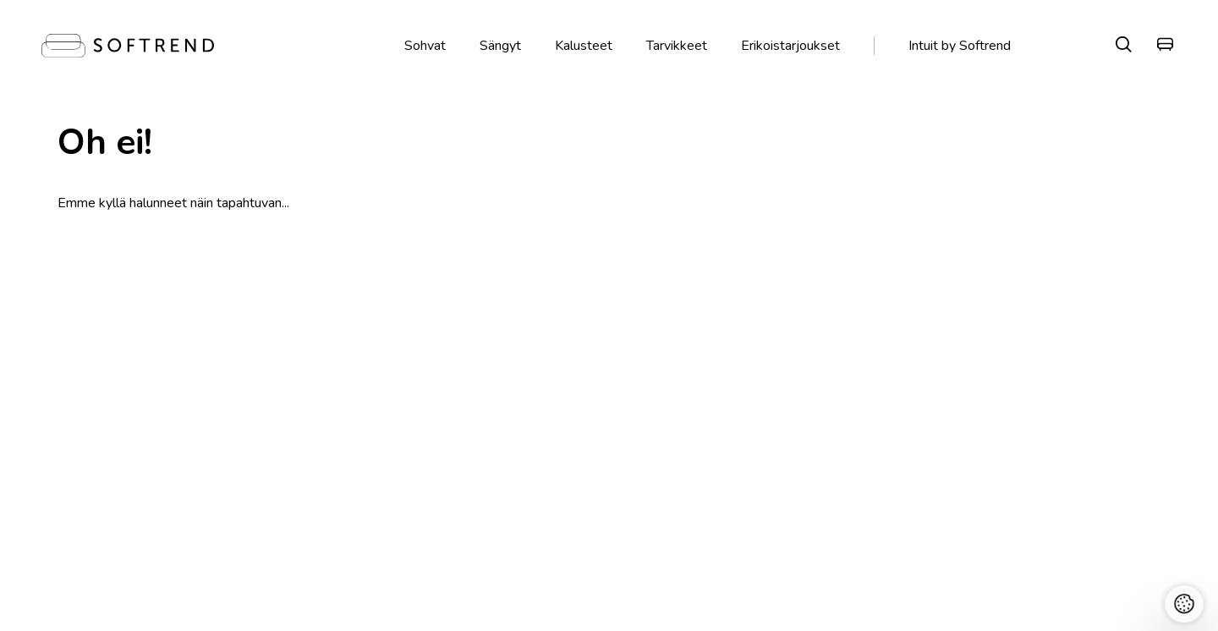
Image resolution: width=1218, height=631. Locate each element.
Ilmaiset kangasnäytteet (595, 354)
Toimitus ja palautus (799, 354)
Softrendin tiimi (94, 518)
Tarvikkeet (676, 45)
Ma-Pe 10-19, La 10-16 (338, 477)
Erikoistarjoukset (790, 45)
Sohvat (425, 45)
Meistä (72, 457)
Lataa (735, 518)
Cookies (519, 538)
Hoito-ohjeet (753, 498)
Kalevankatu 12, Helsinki (342, 457)
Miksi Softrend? (95, 477)
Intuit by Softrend (959, 45)
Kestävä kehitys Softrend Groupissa (150, 498)
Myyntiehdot (531, 498)
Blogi (733, 457)
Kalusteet (583, 45)
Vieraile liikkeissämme (157, 354)
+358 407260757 (322, 498)
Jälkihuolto (748, 477)
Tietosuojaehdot (542, 518)
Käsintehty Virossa (363, 354)
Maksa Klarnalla (1003, 354)
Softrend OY (309, 538)
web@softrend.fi (321, 518)
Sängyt (500, 45)
